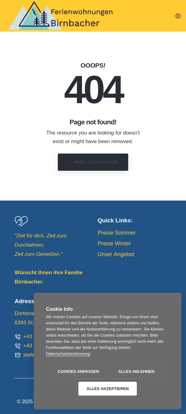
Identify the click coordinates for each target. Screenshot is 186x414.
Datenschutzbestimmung (68, 353)
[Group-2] (21, 221)
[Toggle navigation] (178, 16)
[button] (93, 162)
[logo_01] (87, 15)
